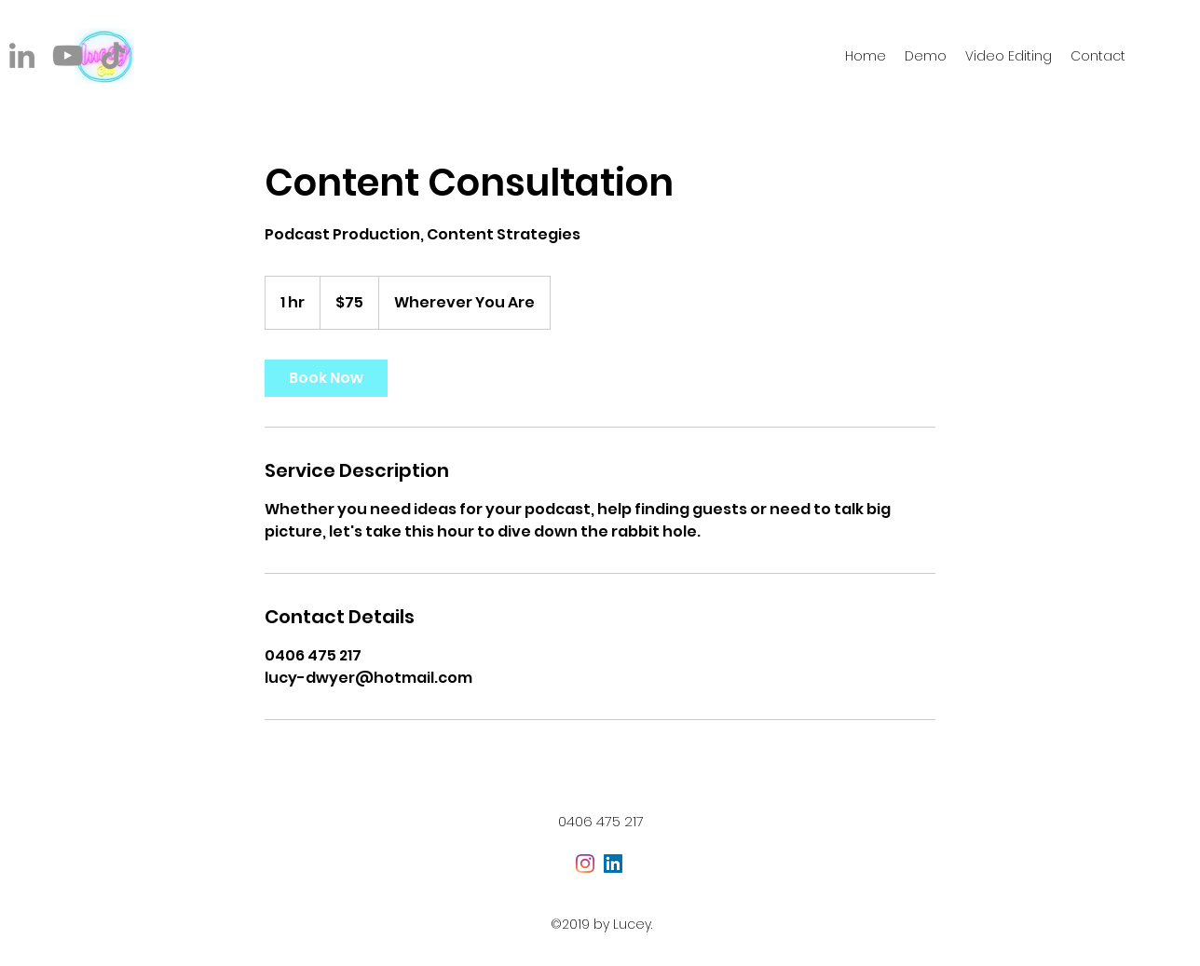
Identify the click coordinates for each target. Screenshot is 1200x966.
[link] (326, 378)
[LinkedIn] (22, 55)
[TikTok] (113, 55)
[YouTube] (67, 55)
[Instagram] (585, 863)
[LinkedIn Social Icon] (613, 863)
